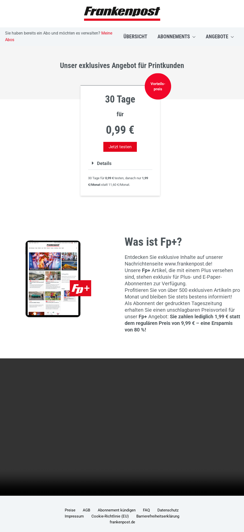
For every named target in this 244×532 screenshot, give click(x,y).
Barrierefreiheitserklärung (128, 517)
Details (105, 163)
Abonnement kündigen (105, 510)
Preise (65, 510)
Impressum (172, 510)
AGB (78, 510)
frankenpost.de (167, 517)
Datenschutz (148, 510)
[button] (193, 36)
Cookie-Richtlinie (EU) (85, 517)
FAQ (130, 510)
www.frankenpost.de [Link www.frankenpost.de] (188, 264)
